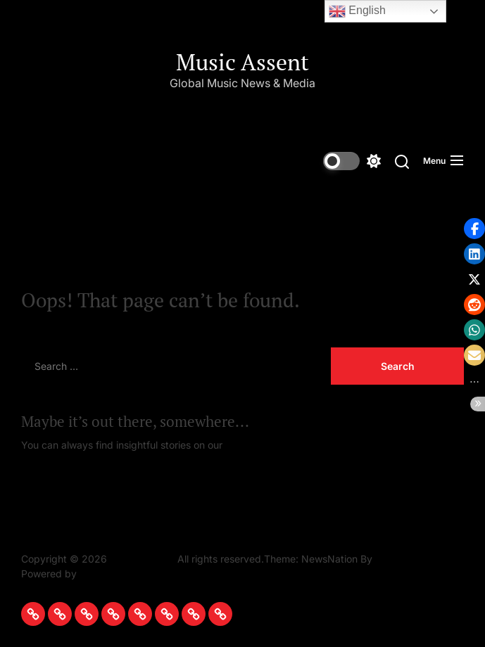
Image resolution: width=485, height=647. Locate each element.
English (357, 11)
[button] (474, 228)
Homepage (250, 445)
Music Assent (242, 62)
